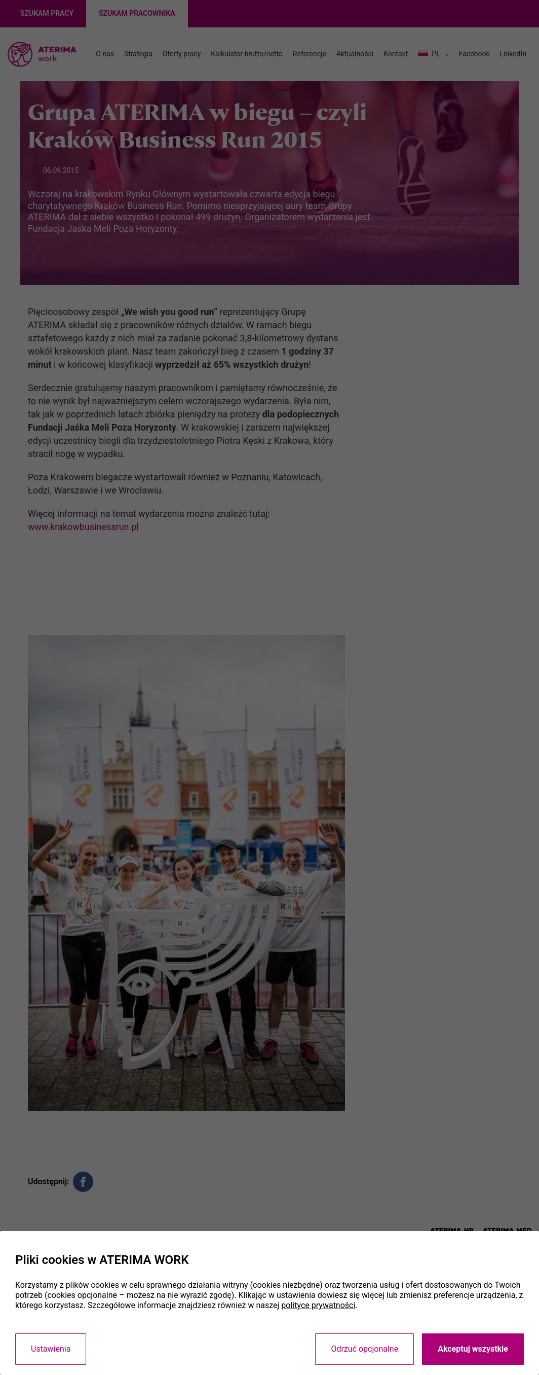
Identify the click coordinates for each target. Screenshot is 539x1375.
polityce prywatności (318, 1305)
